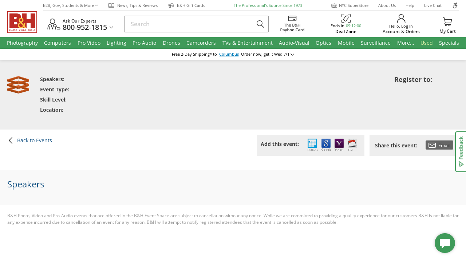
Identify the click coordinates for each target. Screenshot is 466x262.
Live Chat (433, 5)
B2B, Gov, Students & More (70, 5)
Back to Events (29, 140)
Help (410, 5)
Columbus (229, 54)
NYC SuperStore (349, 5)
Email (439, 145)
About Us (387, 5)
